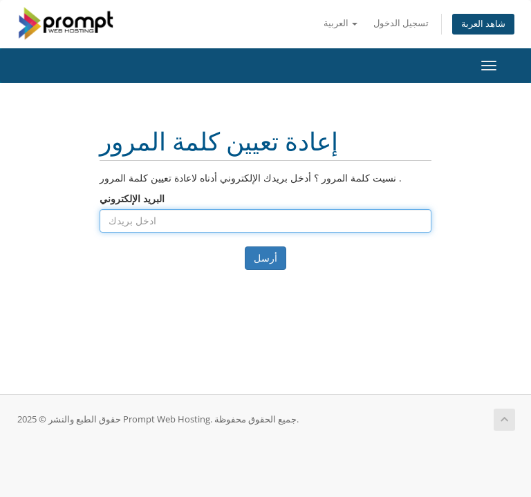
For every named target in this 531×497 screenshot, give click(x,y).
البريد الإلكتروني (132, 198)
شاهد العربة (483, 24)
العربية (340, 23)
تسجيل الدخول (401, 23)
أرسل (265, 257)
